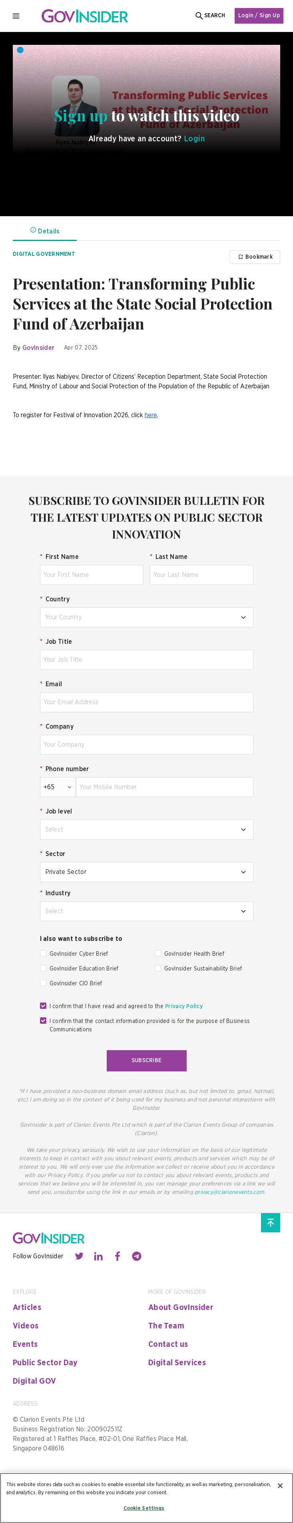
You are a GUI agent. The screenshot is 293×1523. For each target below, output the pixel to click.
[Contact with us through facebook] (117, 1256)
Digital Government (44, 254)
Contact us (168, 1344)
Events (25, 1344)
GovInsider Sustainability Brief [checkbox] (203, 969)
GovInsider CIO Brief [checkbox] (76, 984)
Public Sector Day (45, 1363)
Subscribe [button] (147, 1060)
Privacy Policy (184, 1006)
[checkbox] (43, 953)
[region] (146, 1498)
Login (194, 139)
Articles (27, 1308)
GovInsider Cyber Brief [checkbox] (79, 954)
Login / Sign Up (259, 15)
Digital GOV (34, 1381)
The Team (166, 1326)
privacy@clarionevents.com (229, 1192)
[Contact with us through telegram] (136, 1256)
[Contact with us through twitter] (79, 1256)
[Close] (280, 1486)
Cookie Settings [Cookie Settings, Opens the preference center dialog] (144, 1508)
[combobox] (146, 617)
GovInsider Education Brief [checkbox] (84, 969)
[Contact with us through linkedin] (98, 1256)
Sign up (82, 115)
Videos (25, 1326)
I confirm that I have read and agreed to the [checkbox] (126, 1006)
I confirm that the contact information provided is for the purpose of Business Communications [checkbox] (150, 1026)
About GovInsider (180, 1308)
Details (44, 231)
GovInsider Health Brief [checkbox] (194, 954)
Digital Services (177, 1363)
